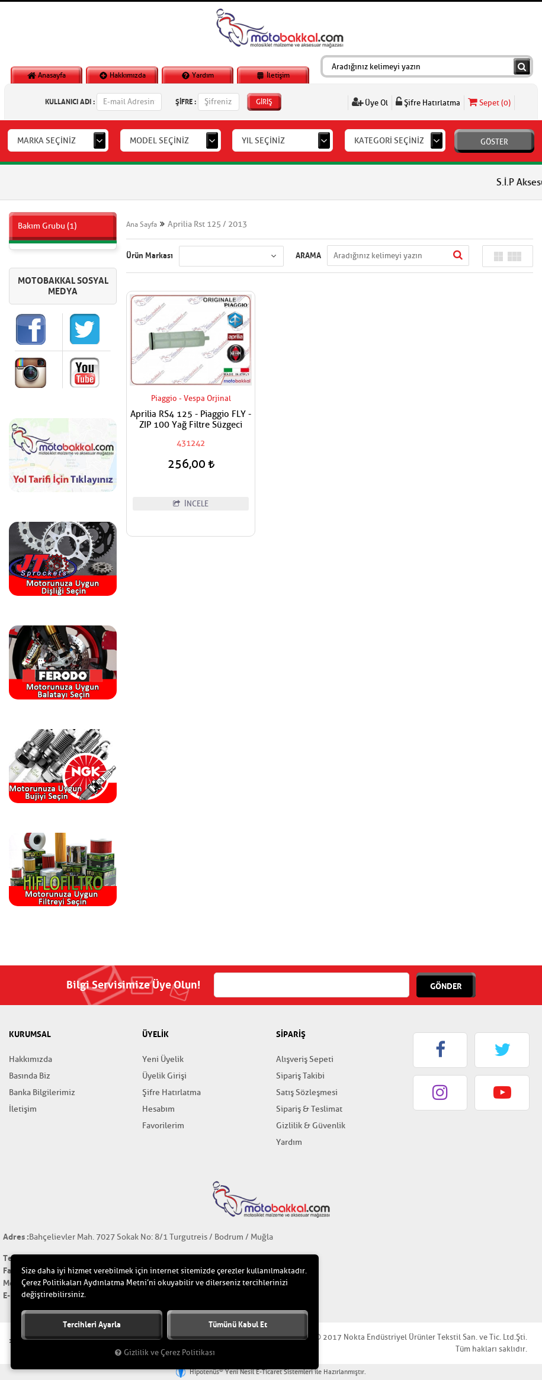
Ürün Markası (149, 255)
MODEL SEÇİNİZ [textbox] (159, 141)
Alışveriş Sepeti (304, 1059)
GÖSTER (494, 142)
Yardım (197, 75)
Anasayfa (46, 75)
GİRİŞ (264, 102)
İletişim (273, 75)
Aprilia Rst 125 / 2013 (207, 224)
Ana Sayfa (141, 224)
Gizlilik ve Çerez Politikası (165, 1352)
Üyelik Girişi (164, 1076)
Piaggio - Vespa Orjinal (191, 398)
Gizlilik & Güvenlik (310, 1126)
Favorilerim (163, 1126)
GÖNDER (446, 986)
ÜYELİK (155, 1034)
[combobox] (58, 140)
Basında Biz (29, 1076)
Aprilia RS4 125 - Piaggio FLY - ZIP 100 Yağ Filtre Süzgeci (190, 420)
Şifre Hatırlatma (428, 102)
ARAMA (308, 255)
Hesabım (158, 1109)
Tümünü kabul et (238, 1325)
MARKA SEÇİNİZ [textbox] (46, 141)
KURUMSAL (30, 1034)
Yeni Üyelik (163, 1059)
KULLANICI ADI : (70, 101)
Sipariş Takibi (300, 1076)
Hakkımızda (122, 75)
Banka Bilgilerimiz (42, 1092)
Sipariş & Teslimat (309, 1109)
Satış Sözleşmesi (307, 1092)
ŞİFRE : (185, 101)
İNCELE (191, 504)
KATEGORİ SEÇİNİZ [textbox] (389, 141)
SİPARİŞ (291, 1034)
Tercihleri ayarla (92, 1325)
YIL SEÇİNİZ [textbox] (263, 141)
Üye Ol (370, 102)
